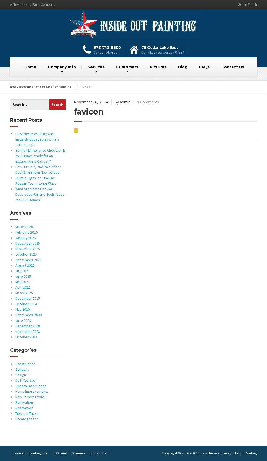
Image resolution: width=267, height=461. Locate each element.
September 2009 (28, 315)
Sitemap (78, 453)
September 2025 (28, 259)
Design (20, 374)
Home (30, 67)
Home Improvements (31, 391)
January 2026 (25, 237)
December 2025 (27, 243)
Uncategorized (27, 419)
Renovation (24, 408)
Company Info (62, 67)
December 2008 (27, 326)
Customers (127, 67)
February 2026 (26, 232)
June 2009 (23, 320)
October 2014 (26, 304)
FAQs (204, 67)
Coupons (22, 369)
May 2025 (22, 281)
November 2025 (27, 248)
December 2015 (27, 298)
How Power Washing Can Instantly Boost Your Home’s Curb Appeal (37, 139)
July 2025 (22, 270)
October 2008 (26, 337)
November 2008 (27, 331)
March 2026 (24, 226)
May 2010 (22, 309)
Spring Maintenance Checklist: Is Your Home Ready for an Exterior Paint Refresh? (40, 156)
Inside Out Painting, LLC (30, 453)
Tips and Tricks (26, 413)
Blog (182, 67)
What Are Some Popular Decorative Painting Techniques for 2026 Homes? (39, 194)
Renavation (24, 402)
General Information (31, 386)
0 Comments (148, 102)
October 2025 (26, 254)
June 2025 (23, 276)
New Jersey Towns (30, 397)
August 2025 (24, 265)
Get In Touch (247, 4)
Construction (25, 363)
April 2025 (22, 287)
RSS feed (60, 453)
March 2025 (24, 293)
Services (96, 67)
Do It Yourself (25, 380)
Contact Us (232, 67)
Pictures (158, 67)
